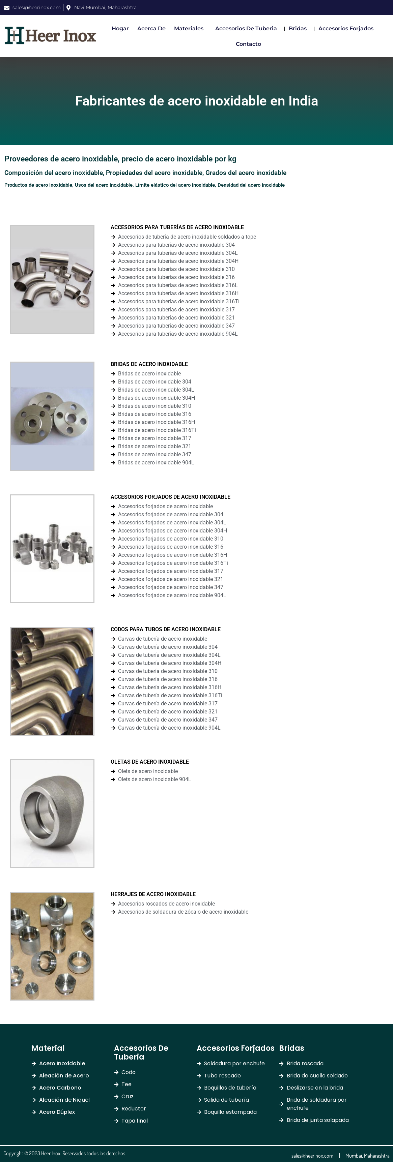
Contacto (248, 44)
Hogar (120, 28)
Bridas (299, 28)
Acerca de (151, 28)
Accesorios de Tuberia (247, 28)
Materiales (190, 28)
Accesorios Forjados (347, 28)
